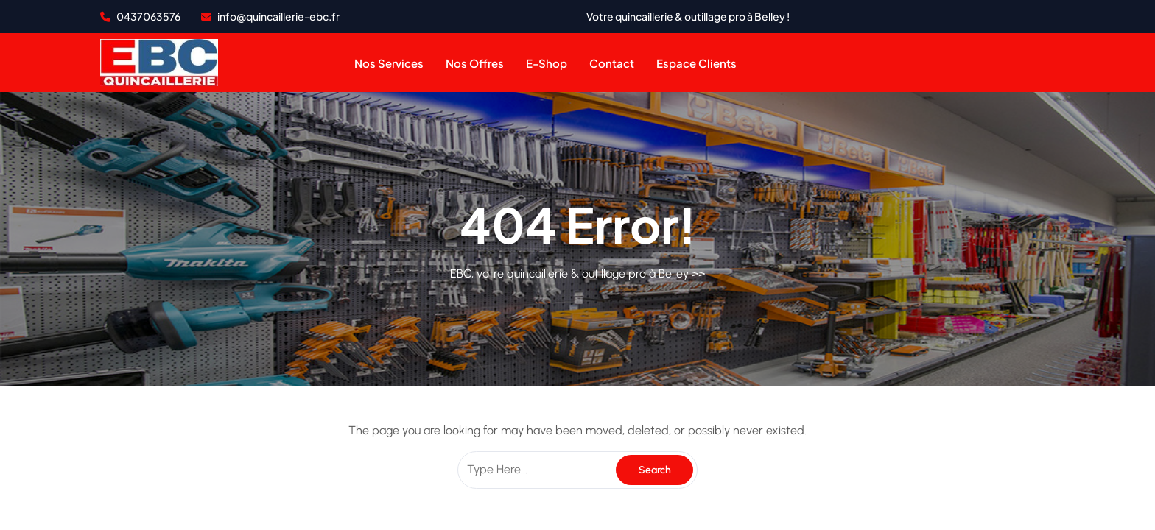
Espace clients (696, 63)
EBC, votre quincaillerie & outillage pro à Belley (569, 273)
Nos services (389, 63)
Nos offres (475, 63)
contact (611, 63)
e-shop (546, 63)
